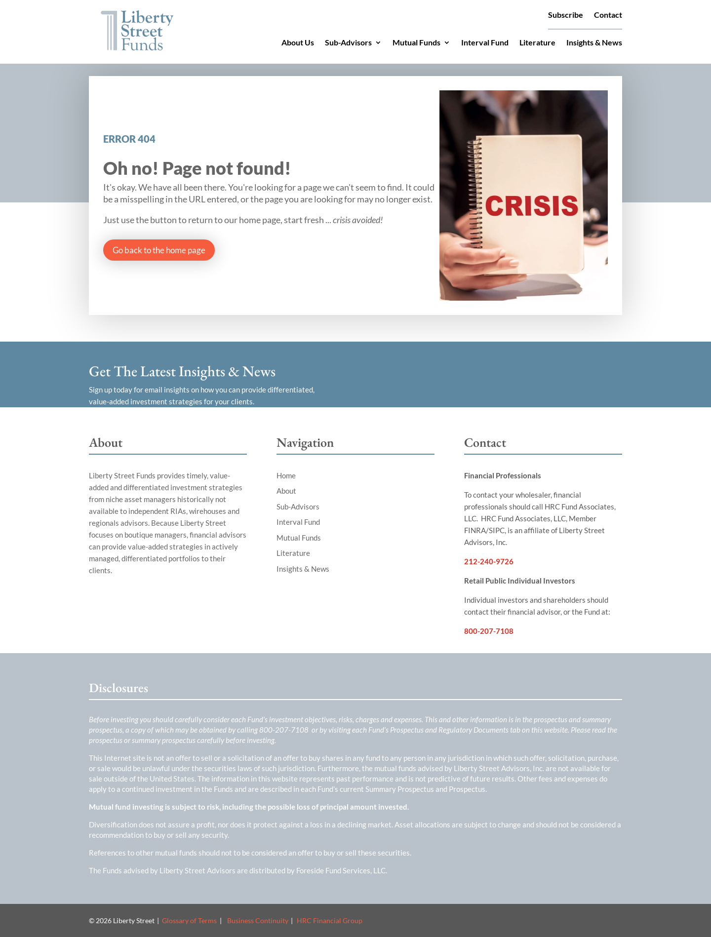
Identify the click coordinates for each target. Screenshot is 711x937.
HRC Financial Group (329, 920)
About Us (297, 43)
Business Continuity (257, 920)
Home (286, 475)
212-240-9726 (489, 561)
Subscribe (565, 15)
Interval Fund (485, 43)
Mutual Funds (416, 43)
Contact (608, 15)
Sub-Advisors (348, 43)
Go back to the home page (159, 250)
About (286, 490)
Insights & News (594, 43)
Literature (537, 43)
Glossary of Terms (189, 920)
